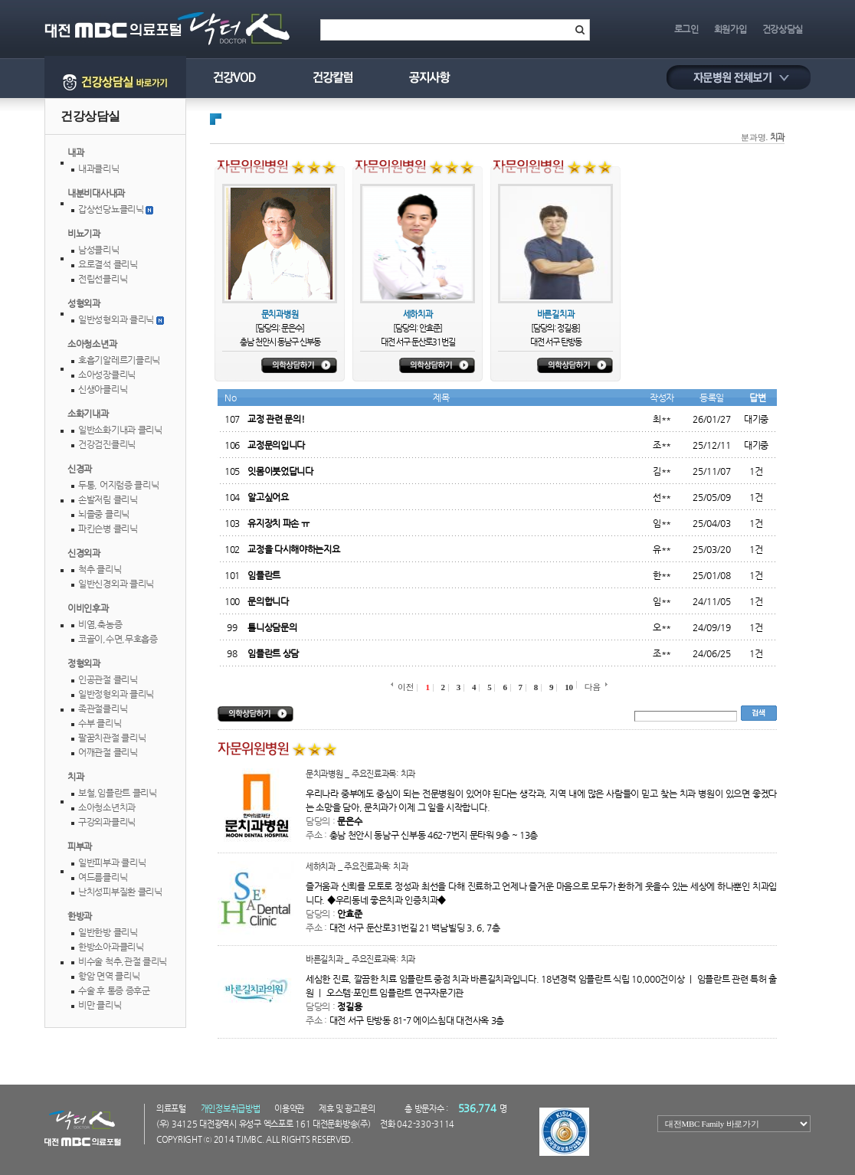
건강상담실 (783, 29)
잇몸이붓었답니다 (280, 471)
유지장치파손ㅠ (278, 523)
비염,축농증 (100, 624)
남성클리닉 (99, 249)
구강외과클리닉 (107, 822)
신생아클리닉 (102, 389)
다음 (593, 686)
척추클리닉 (99, 569)
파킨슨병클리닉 (108, 528)
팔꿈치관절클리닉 (112, 737)
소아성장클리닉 (107, 374)
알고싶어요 (268, 497)
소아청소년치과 (107, 807)
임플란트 (263, 575)
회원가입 (730, 29)
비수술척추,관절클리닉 (122, 961)
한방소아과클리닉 (111, 946)
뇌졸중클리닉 (103, 514)
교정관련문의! (275, 419)
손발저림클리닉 (108, 499)
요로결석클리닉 (108, 264)
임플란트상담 (273, 653)
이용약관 (289, 1109)
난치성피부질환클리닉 (120, 891)
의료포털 (171, 1109)
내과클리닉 (99, 168)
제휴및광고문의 (347, 1109)
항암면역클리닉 (108, 975)
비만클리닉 (99, 1005)
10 (568, 687)
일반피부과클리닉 (112, 862)
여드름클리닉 (102, 877)
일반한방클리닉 (108, 932)
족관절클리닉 (102, 708)
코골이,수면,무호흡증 (118, 638)
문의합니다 (268, 601)
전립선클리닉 (102, 278)
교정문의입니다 (276, 445)
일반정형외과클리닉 (116, 694)
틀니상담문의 (271, 627)
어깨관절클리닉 (108, 752)
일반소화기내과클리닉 (120, 429)
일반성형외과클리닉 (116, 319)
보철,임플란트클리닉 (117, 792)
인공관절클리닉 (108, 679)
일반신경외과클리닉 (116, 583)
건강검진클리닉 (107, 444)
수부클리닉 (99, 723)
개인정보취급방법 (230, 1109)
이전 (406, 686)
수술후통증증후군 (114, 990)
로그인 (686, 29)
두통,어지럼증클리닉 (118, 484)
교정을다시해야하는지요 (293, 549)
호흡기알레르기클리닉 (119, 360)
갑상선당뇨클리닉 (111, 209)
